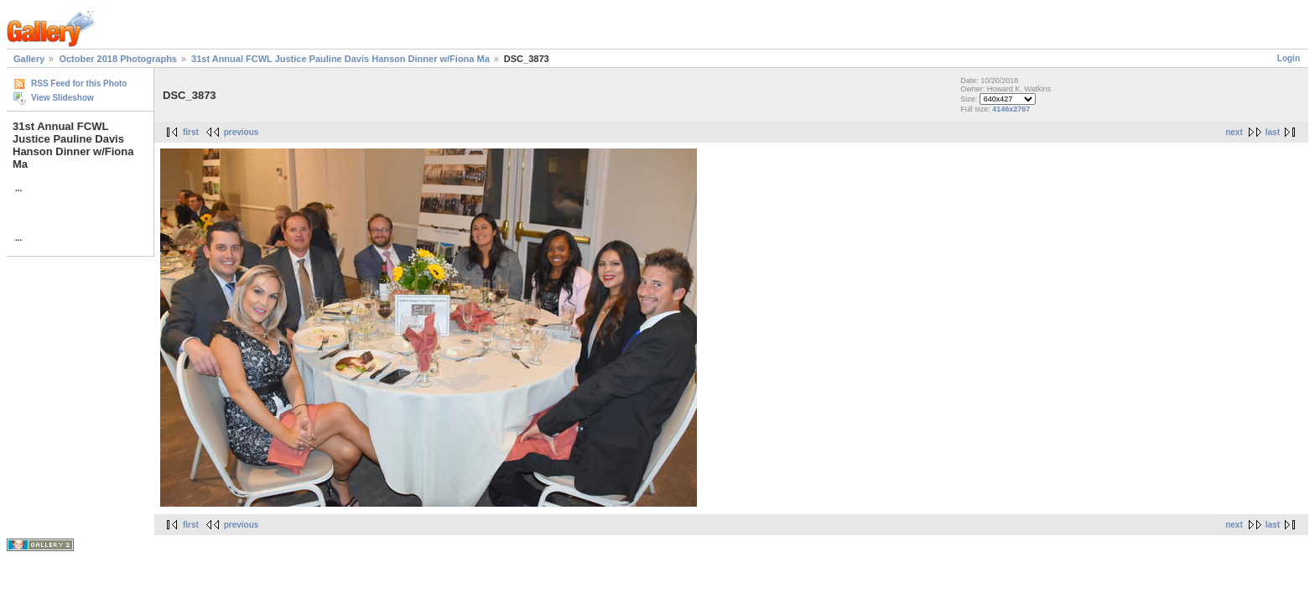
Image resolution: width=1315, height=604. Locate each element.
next (1234, 132)
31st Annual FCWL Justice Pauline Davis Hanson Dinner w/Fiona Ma (340, 59)
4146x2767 (1011, 109)
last (1273, 132)
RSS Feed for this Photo (79, 83)
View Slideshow (62, 97)
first (191, 132)
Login (1288, 58)
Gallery (28, 59)
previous (241, 132)
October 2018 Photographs (118, 59)
